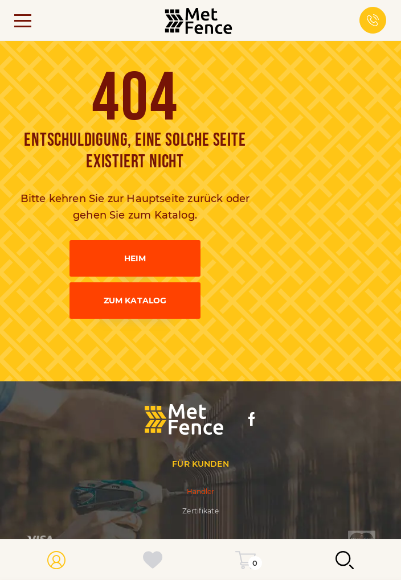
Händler (201, 491)
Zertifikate (200, 511)
